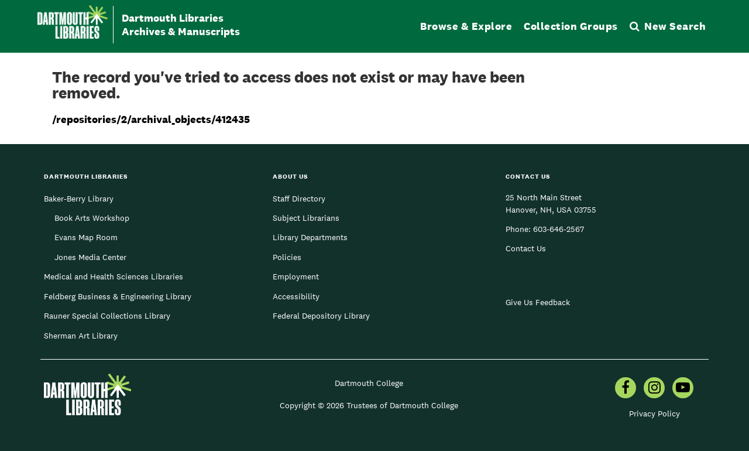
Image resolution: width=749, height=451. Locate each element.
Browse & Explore (466, 26)
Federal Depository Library (321, 315)
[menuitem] (625, 389)
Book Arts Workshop (91, 218)
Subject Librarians (306, 218)
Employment (296, 276)
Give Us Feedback (538, 302)
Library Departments (310, 237)
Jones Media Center (90, 257)
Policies (287, 257)
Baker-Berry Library (79, 198)
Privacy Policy (654, 413)
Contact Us (526, 248)
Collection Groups (571, 26)
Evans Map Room (86, 237)
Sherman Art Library (81, 335)
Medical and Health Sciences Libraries (113, 276)
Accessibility (296, 296)
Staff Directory (299, 198)
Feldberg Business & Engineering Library (117, 296)
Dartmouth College (369, 383)
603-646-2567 (558, 229)
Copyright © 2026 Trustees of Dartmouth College (369, 405)
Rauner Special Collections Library (107, 315)
